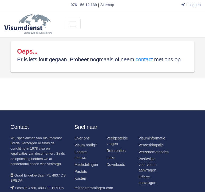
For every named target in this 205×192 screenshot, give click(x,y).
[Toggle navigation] (73, 24)
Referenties (116, 151)
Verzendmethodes (154, 152)
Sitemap (107, 5)
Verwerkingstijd (151, 145)
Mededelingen (86, 164)
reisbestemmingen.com (93, 188)
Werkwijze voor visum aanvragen (148, 164)
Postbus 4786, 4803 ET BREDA (39, 188)
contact (144, 59)
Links (111, 157)
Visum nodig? (85, 145)
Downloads (116, 164)
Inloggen (191, 5)
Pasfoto (80, 171)
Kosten (80, 178)
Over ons (82, 138)
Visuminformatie (152, 138)
